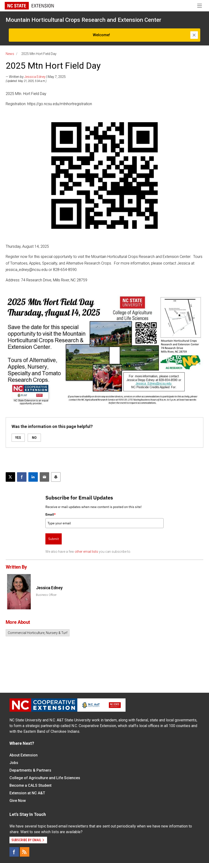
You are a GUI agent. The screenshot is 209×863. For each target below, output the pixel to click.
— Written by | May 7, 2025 (36, 77)
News (10, 54)
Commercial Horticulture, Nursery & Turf (37, 633)
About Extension (23, 755)
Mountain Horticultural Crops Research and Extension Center (83, 20)
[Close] (194, 35)
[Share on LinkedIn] (33, 477)
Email (50, 514)
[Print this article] (56, 477)
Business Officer (46, 595)
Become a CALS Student (30, 785)
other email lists (86, 551)
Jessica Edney (35, 77)
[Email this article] (44, 477)
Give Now (17, 800)
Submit (53, 539)
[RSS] (24, 852)
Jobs (13, 762)
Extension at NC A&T (27, 793)
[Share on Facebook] (21, 477)
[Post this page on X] (10, 477)
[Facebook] (14, 852)
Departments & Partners (30, 770)
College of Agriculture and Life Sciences (44, 778)
